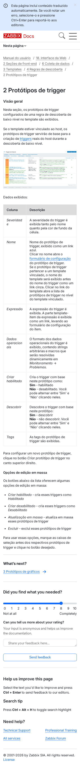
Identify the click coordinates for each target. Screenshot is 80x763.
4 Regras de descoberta (45, 69)
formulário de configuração (50, 258)
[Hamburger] (73, 36)
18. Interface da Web (51, 58)
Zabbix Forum (55, 738)
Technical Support (16, 730)
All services (11, 738)
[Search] (62, 36)
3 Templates (12, 69)
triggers (26, 139)
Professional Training (61, 730)
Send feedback (40, 657)
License (9, 760)
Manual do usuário (17, 58)
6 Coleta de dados (56, 64)
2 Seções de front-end (20, 64)
